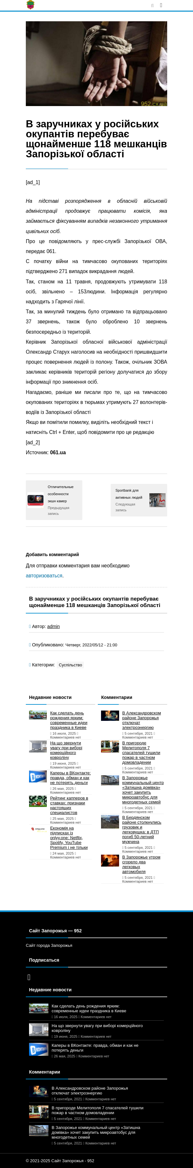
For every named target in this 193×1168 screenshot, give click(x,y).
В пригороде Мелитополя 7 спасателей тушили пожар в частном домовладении (141, 753)
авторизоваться (44, 575)
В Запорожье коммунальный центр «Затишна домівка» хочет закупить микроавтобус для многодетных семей (143, 789)
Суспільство (70, 665)
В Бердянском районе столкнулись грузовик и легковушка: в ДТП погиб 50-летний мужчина (141, 829)
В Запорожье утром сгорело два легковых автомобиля (141, 864)
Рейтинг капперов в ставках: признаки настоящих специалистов (69, 805)
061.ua (58, 452)
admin (53, 626)
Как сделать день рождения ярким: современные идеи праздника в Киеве (68, 720)
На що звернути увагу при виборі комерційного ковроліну (66, 750)
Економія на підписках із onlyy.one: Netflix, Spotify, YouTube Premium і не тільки (68, 838)
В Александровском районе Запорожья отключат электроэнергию (141, 720)
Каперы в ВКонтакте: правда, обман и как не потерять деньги (70, 777)
